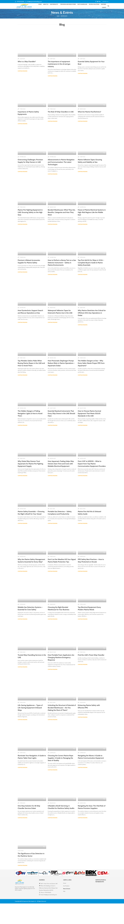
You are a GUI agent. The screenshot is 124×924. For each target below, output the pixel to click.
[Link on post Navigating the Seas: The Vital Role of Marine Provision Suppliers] (92, 788)
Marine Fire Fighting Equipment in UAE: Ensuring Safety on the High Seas (30, 213)
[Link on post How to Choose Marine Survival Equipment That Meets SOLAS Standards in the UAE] (92, 393)
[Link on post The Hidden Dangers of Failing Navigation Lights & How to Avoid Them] (32, 393)
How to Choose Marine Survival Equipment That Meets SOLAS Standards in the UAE (89, 414)
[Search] (108, 6)
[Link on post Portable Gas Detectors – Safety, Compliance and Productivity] (62, 494)
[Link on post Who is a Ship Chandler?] (32, 44)
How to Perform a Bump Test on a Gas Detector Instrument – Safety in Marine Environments (62, 264)
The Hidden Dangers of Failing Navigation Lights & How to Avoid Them (30, 414)
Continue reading (22, 72)
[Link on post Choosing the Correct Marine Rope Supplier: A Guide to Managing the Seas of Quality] (62, 738)
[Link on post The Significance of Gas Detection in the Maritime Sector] (32, 836)
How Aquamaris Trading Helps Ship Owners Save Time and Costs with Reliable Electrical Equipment (61, 465)
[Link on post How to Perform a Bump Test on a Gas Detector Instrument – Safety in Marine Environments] (62, 242)
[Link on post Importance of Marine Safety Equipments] (32, 94)
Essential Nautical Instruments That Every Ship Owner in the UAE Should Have (61, 414)
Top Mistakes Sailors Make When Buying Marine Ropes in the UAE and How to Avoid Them (31, 364)
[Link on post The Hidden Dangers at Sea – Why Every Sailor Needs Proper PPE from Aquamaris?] (92, 343)
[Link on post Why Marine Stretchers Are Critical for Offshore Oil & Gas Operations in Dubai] (92, 292)
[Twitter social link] (98, 2)
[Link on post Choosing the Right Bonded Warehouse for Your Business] (62, 589)
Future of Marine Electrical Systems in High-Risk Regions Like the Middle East (92, 213)
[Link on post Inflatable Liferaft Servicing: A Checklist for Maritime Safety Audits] (62, 788)
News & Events (66, 890)
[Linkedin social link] (100, 2)
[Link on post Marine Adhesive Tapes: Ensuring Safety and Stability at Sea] (92, 142)
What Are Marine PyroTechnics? (89, 113)
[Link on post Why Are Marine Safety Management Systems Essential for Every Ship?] (32, 541)
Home (58, 17)
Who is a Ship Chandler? (27, 63)
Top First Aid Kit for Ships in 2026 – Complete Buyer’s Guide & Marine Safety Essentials (91, 264)
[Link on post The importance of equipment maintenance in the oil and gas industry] (62, 44)
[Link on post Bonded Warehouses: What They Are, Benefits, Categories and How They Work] (62, 192)
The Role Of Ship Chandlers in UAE (61, 113)
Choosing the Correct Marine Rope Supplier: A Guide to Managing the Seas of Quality (60, 759)
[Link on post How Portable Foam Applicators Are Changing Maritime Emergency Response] (62, 637)
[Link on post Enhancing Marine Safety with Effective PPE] (92, 687)
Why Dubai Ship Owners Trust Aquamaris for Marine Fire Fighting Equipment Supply (30, 465)
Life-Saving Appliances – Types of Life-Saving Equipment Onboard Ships (30, 709)
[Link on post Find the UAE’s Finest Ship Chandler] (92, 637)
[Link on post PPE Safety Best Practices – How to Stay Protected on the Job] (92, 541)
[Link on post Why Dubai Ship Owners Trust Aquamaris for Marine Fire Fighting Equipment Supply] (32, 443)
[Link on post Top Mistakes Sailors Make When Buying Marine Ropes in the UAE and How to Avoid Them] (32, 343)
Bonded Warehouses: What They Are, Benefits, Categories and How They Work (61, 213)
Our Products (66, 887)
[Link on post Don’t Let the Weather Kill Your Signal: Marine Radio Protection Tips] (62, 541)
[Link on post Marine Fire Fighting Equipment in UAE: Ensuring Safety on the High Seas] (32, 192)
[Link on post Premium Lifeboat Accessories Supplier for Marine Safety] (32, 242)
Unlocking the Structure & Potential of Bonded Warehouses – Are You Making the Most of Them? (62, 709)
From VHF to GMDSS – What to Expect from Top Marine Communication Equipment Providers (92, 465)
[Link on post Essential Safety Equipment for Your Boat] (92, 44)
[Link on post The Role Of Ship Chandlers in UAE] (62, 94)
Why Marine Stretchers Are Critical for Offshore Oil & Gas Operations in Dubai (92, 314)
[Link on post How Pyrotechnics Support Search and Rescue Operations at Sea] (32, 292)
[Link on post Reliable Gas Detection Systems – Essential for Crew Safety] (32, 589)
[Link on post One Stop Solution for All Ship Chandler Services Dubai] (32, 788)
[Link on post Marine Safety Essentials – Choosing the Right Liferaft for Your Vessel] (32, 494)
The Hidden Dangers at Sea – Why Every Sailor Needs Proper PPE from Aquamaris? (91, 364)
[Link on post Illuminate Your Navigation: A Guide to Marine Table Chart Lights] (32, 738)
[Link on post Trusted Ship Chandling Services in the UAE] (32, 637)
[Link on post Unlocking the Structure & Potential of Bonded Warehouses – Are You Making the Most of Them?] (62, 687)
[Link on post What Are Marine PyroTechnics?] (92, 94)
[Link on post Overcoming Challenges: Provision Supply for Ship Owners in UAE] (32, 142)
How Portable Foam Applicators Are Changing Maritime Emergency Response (61, 658)
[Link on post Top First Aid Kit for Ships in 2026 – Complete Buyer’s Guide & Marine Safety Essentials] (92, 242)
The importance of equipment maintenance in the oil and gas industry (59, 65)
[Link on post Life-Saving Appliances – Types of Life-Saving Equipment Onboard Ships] (32, 687)
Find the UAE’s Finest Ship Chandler (91, 656)
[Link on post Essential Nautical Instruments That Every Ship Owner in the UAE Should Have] (62, 393)
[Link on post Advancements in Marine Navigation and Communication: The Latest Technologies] (62, 142)
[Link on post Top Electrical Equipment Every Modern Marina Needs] (92, 589)
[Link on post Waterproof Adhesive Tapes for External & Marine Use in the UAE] (62, 292)
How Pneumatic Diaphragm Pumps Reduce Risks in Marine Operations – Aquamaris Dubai (61, 364)
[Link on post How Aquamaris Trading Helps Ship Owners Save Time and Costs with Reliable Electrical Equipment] (62, 443)
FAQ (64, 893)
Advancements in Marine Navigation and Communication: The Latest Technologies (61, 163)
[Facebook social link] (96, 2)
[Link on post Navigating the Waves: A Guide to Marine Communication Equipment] (92, 738)
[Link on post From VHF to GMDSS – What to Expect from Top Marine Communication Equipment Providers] (92, 443)
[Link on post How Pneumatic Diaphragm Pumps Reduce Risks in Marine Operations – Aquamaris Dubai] (62, 343)
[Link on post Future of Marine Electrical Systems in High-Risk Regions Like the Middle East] (92, 192)
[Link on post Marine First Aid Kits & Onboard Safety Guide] (92, 494)
